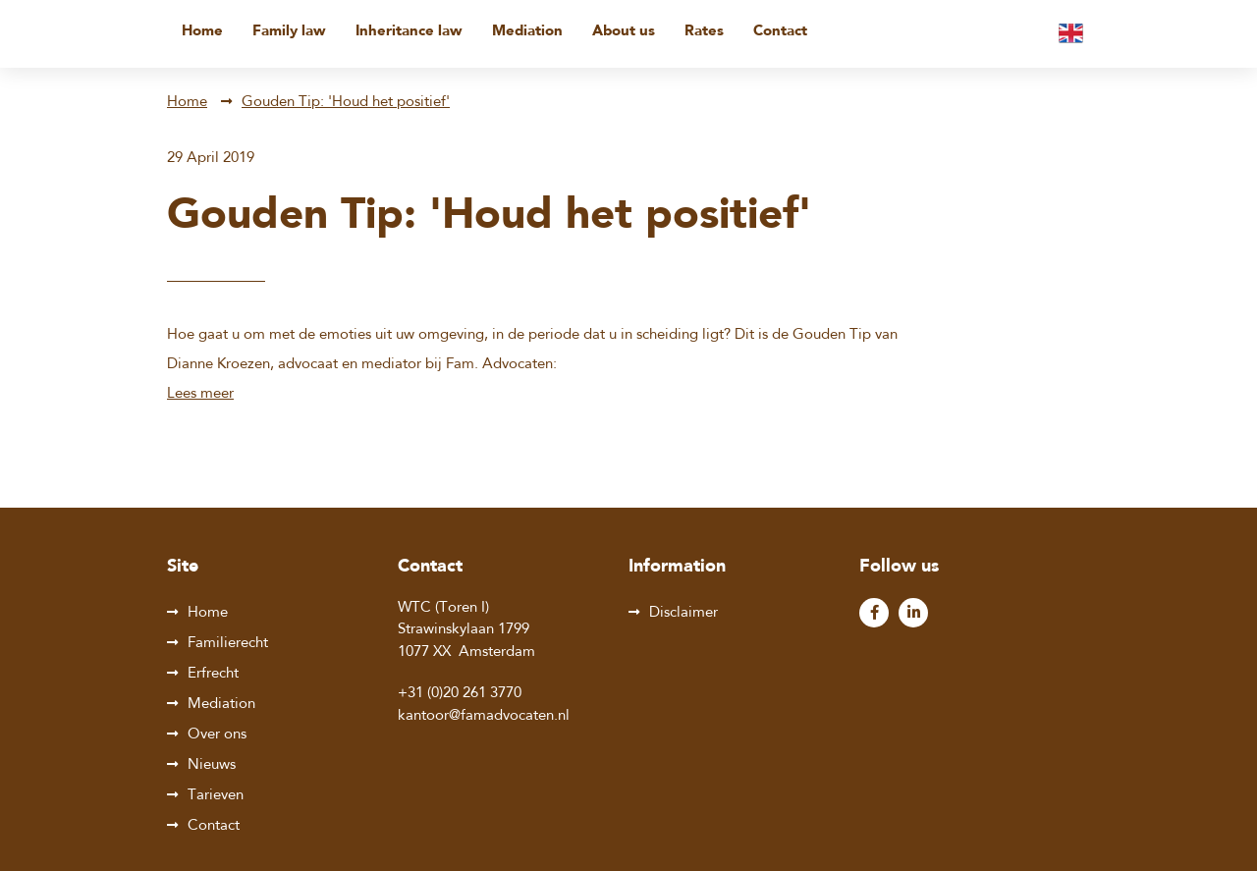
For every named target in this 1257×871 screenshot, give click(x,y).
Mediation (527, 32)
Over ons (217, 735)
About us (623, 32)
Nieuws (212, 765)
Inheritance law (409, 32)
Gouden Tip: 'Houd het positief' (346, 102)
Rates (704, 32)
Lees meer (200, 394)
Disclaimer (683, 613)
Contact (780, 32)
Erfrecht (213, 674)
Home (202, 32)
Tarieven (216, 796)
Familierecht (228, 643)
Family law (289, 32)
